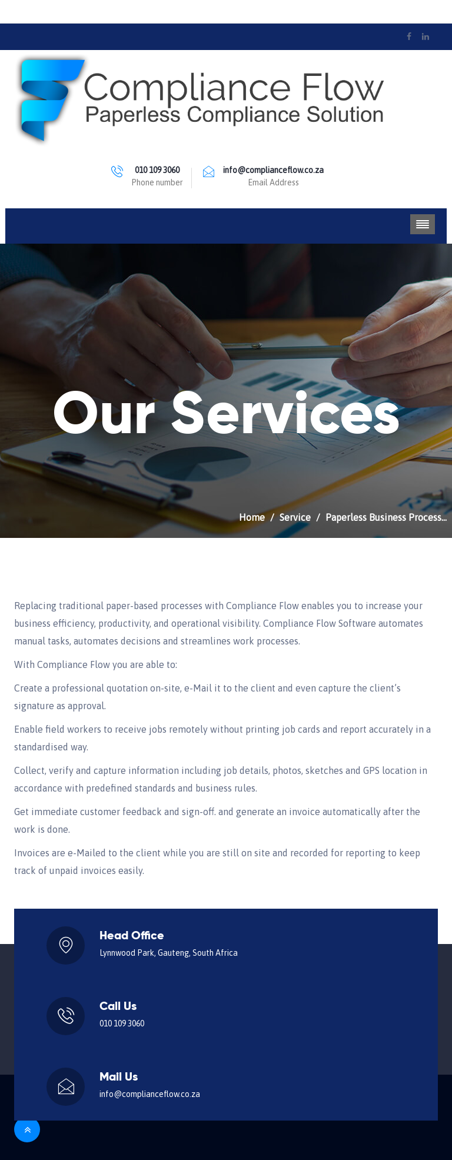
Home (252, 517)
